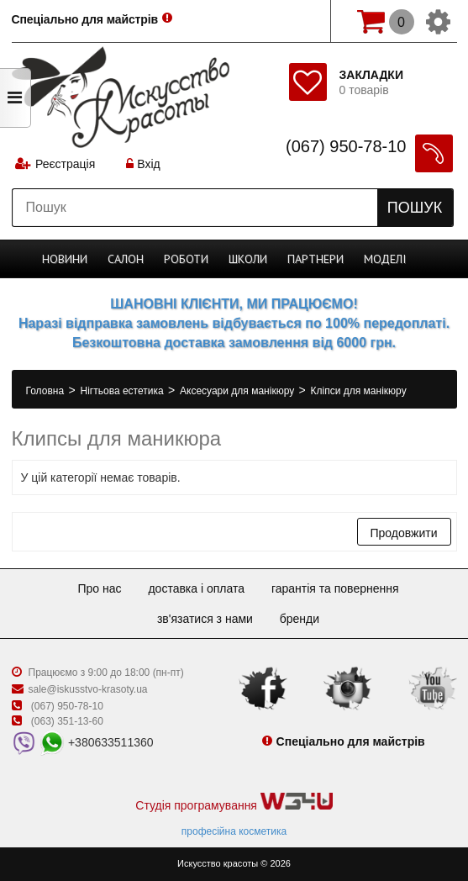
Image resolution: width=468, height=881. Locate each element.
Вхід (143, 164)
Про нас (99, 588)
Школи (248, 258)
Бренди (299, 618)
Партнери (315, 258)
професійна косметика (234, 831)
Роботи (186, 258)
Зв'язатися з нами (205, 618)
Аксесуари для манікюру (238, 391)
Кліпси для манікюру (359, 391)
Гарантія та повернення (335, 588)
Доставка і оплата (196, 588)
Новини (64, 258)
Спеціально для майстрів (86, 19)
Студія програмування (233, 802)
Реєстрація (65, 164)
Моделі (385, 258)
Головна (46, 391)
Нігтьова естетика (123, 391)
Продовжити (404, 533)
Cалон (126, 258)
